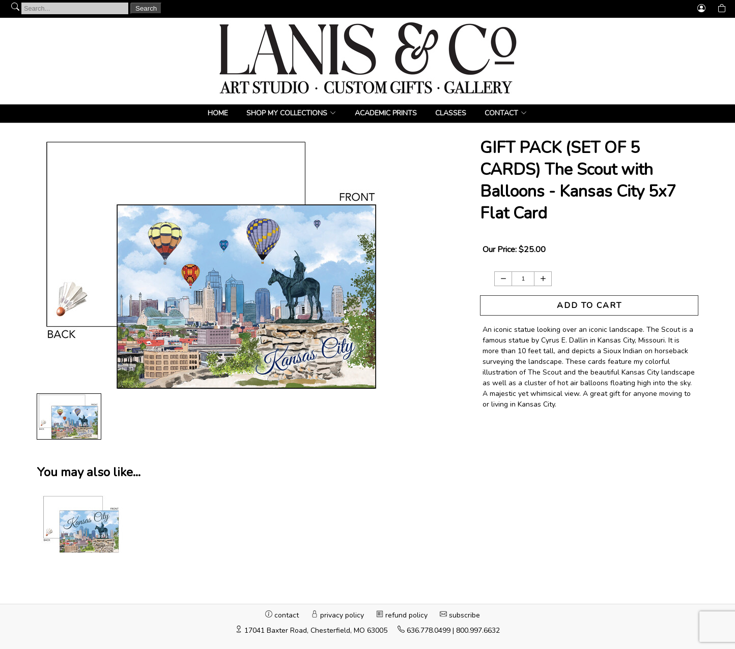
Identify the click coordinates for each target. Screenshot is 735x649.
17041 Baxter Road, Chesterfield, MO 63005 (315, 630)
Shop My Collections (286, 113)
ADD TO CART (589, 305)
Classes (450, 113)
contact (283, 615)
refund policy (403, 615)
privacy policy (338, 615)
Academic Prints (386, 113)
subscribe (460, 615)
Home (218, 113)
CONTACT (501, 113)
